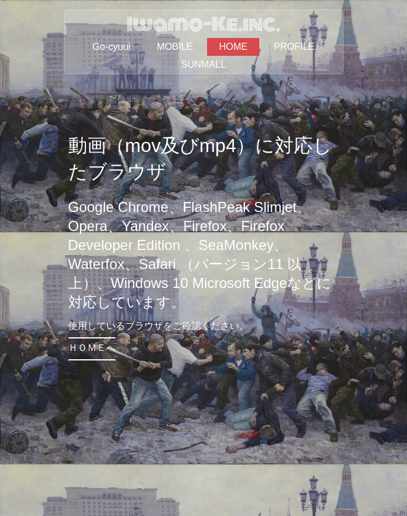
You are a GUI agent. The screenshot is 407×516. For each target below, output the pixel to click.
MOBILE (174, 47)
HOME (233, 47)
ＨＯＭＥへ (92, 348)
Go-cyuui (112, 47)
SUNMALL (203, 64)
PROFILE (294, 47)
